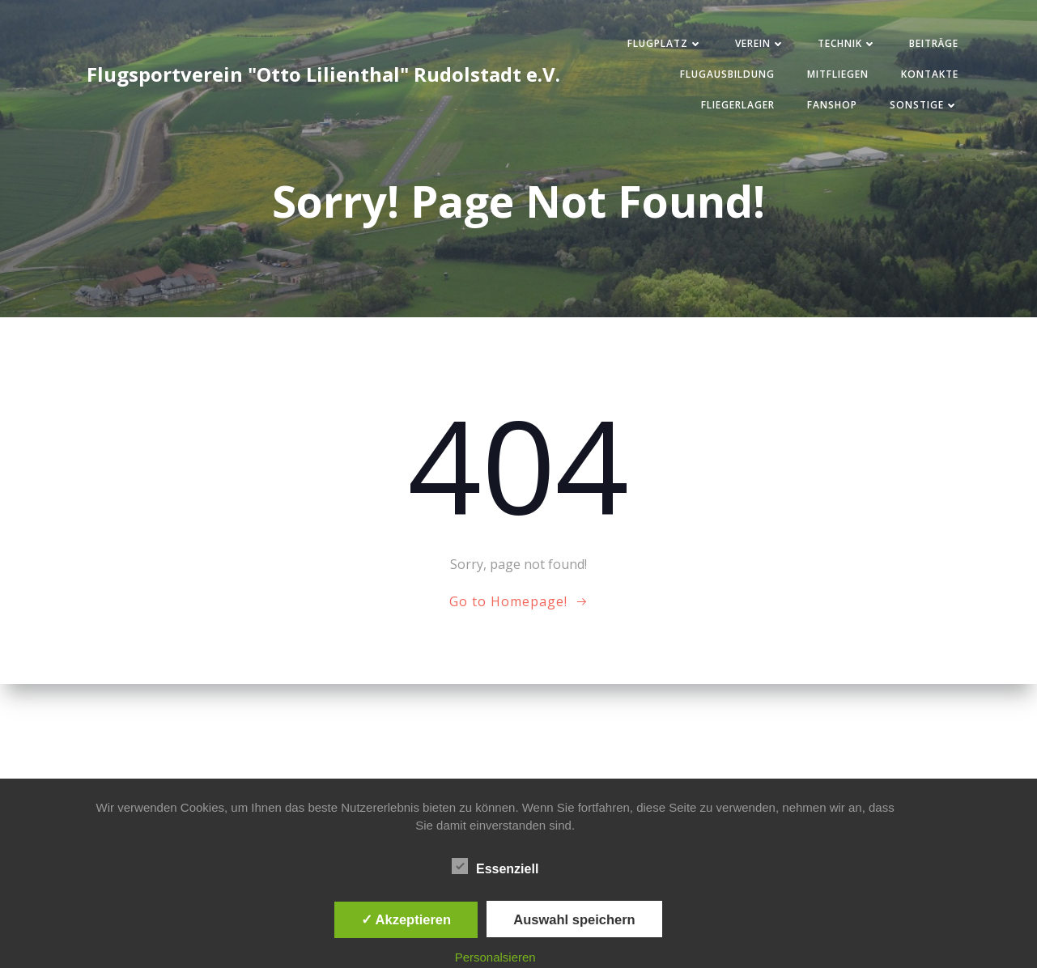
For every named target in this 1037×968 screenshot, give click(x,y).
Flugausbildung (727, 74)
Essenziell (495, 866)
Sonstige (924, 105)
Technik (847, 43)
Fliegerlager (738, 105)
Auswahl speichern (574, 919)
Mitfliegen (838, 74)
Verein (760, 43)
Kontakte (929, 74)
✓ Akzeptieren (406, 919)
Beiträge (933, 43)
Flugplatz (665, 43)
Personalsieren (495, 957)
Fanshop (832, 105)
